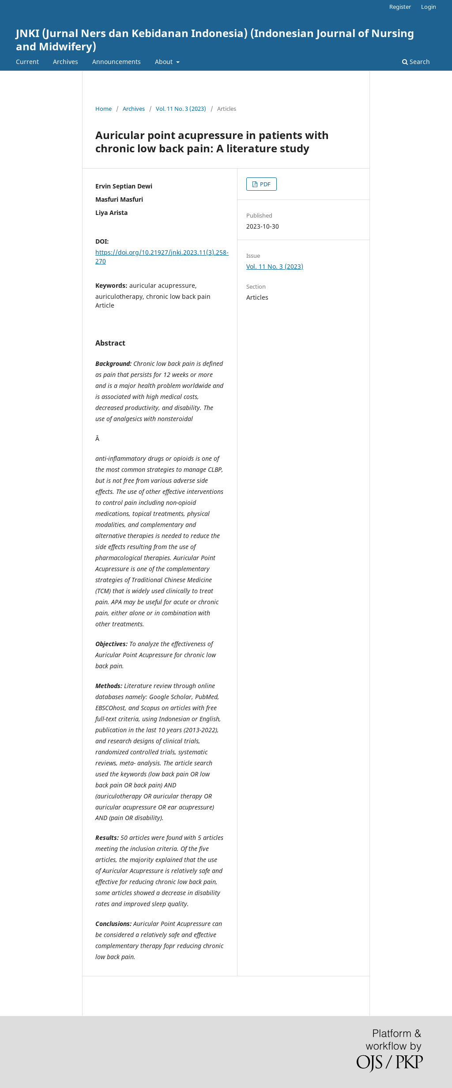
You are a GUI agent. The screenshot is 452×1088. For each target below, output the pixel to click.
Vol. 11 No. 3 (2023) (181, 109)
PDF (265, 184)
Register (400, 7)
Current (27, 61)
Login (428, 7)
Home (103, 109)
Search (416, 61)
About (164, 61)
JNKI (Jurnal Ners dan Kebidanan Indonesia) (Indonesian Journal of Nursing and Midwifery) (215, 39)
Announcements (116, 61)
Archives (65, 61)
